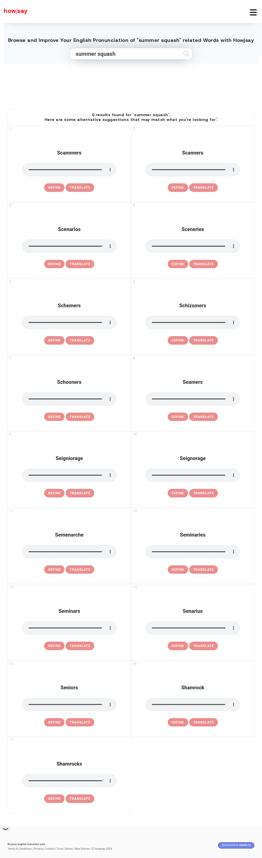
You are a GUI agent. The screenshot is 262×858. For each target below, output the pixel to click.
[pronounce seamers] (192, 399)
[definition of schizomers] (178, 340)
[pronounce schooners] (69, 399)
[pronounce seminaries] (192, 552)
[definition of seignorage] (178, 493)
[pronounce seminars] (69, 628)
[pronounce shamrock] (192, 704)
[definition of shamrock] (178, 722)
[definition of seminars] (54, 646)
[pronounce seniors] (69, 704)
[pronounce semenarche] (69, 552)
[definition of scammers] (54, 187)
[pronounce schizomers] (192, 322)
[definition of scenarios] (54, 264)
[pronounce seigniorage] (69, 475)
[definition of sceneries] (178, 264)
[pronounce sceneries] (192, 246)
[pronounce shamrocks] (69, 781)
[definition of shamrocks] (54, 798)
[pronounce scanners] (192, 169)
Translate (80, 187)
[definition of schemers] (54, 340)
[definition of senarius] (178, 646)
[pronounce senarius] (192, 628)
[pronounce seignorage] (192, 475)
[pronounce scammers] (69, 169)
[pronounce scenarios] (69, 246)
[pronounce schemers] (69, 322)
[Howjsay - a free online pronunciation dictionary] (14, 11)
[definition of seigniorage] (54, 493)
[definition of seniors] (54, 722)
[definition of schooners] (54, 417)
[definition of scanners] (178, 187)
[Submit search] (186, 54)
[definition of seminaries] (178, 569)
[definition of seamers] (178, 417)
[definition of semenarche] (54, 569)
